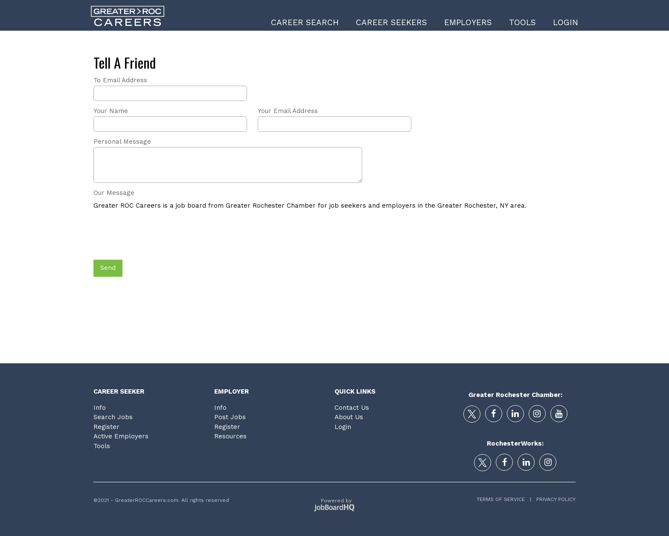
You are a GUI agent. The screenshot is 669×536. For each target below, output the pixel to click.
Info (99, 407)
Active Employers (120, 436)
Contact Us (351, 407)
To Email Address (120, 80)
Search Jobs (113, 417)
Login (565, 22)
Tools (522, 22)
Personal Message (122, 141)
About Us (348, 417)
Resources (230, 436)
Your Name (110, 111)
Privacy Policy (553, 499)
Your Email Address (288, 111)
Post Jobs (230, 417)
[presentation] (158, 235)
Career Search (305, 22)
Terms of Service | (504, 499)
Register (106, 427)
